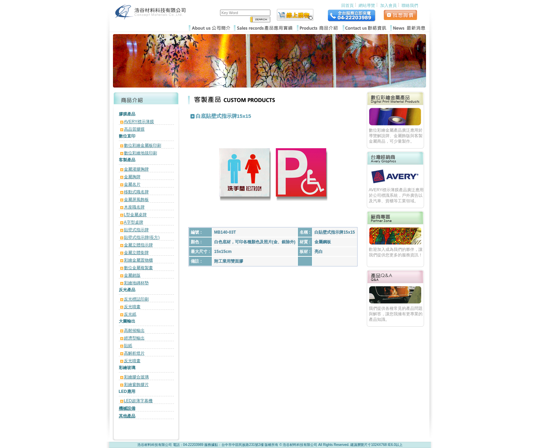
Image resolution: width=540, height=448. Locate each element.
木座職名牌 (134, 207)
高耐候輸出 (134, 330)
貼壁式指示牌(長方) (142, 237)
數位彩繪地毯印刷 (140, 153)
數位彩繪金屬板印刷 (142, 145)
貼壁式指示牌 (136, 229)
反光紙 (130, 314)
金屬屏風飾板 (136, 199)
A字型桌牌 (133, 222)
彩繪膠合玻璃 (136, 377)
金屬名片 (132, 184)
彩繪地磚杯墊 (136, 283)
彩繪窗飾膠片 (136, 384)
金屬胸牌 (132, 176)
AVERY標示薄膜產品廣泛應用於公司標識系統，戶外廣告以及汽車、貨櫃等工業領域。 (396, 195)
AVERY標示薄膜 (139, 121)
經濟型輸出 (134, 338)
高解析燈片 (134, 353)
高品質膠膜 (134, 129)
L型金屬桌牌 (135, 214)
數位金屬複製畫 (138, 267)
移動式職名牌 (136, 192)
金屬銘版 (132, 275)
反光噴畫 (132, 306)
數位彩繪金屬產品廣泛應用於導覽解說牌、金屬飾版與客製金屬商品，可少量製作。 (396, 136)
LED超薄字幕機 (138, 400)
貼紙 (128, 345)
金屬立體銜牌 (136, 252)
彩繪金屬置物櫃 (138, 260)
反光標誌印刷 (136, 299)
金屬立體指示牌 (138, 245)
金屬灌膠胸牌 (136, 169)
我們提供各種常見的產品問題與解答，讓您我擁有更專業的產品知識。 (396, 314)
